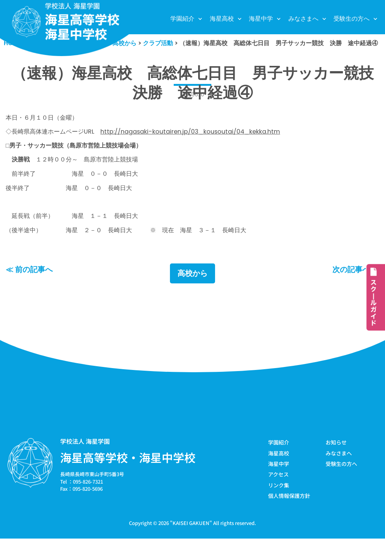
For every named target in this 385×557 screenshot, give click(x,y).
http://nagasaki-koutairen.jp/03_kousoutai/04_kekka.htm (200, 144)
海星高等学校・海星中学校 (128, 474)
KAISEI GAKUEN (191, 541)
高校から (192, 290)
